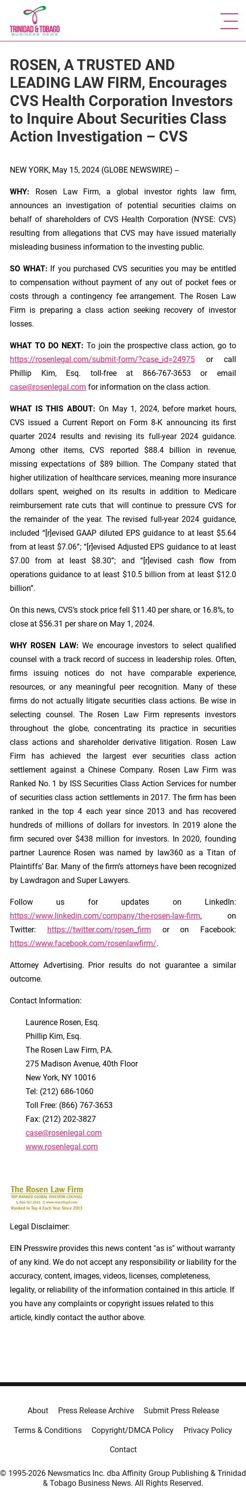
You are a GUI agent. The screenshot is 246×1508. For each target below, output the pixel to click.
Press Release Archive (96, 1410)
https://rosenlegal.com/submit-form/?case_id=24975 (102, 359)
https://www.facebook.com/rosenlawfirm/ (83, 943)
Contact (123, 1449)
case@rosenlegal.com (48, 387)
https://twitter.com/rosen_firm (99, 929)
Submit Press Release (181, 1410)
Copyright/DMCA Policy (133, 1430)
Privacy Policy (208, 1430)
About (38, 1410)
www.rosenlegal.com (62, 1146)
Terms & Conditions (48, 1430)
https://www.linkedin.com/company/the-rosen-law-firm (105, 915)
